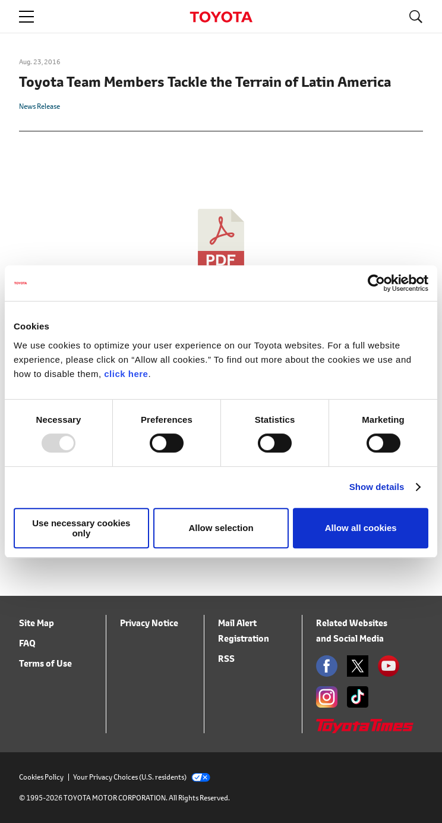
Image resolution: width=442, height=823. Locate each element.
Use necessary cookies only (81, 528)
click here (126, 374)
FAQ (27, 643)
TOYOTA (221, 17)
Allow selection (220, 528)
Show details (377, 487)
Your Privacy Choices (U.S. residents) (141, 777)
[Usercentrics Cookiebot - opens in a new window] (376, 283)
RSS (226, 658)
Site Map (36, 623)
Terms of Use (45, 663)
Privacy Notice (149, 623)
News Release (39, 106)
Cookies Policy (41, 777)
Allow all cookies (361, 528)
